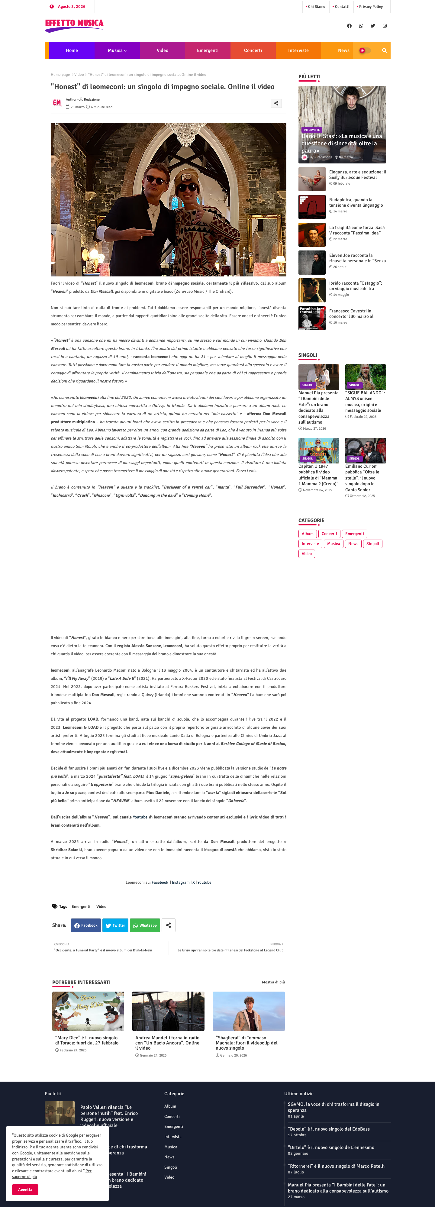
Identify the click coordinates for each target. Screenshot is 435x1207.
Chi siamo (316, 6)
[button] (385, 50)
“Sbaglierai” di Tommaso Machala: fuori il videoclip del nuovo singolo (247, 1043)
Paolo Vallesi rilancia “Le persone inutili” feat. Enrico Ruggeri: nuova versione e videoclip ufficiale (109, 1116)
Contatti (342, 6)
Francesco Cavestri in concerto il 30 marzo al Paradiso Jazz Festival (351, 316)
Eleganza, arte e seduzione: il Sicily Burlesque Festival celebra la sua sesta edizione (357, 177)
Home (72, 50)
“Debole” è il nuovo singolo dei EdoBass (329, 1129)
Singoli (372, 543)
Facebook (89, 925)
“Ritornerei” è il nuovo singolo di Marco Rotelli (336, 1166)
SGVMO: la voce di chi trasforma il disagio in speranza (113, 1150)
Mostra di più (273, 982)
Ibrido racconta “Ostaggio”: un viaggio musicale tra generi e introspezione (355, 288)
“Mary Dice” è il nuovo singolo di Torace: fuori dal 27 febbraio (86, 1040)
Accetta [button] (25, 1189)
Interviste (298, 50)
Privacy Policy (370, 6)
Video (162, 50)
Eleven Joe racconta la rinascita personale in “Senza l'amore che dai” (357, 261)
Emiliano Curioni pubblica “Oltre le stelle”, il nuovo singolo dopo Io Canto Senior (362, 477)
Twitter (119, 925)
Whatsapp (148, 925)
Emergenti (207, 50)
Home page (60, 74)
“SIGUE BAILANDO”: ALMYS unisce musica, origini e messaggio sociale (365, 401)
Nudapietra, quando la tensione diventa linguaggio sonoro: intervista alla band (356, 205)
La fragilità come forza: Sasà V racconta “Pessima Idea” (357, 230)
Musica (115, 50)
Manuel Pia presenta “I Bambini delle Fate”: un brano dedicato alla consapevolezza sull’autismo (318, 407)
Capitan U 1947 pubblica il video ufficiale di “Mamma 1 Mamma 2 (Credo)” (318, 475)
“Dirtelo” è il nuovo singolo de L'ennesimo (331, 1147)
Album (308, 533)
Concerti (253, 50)
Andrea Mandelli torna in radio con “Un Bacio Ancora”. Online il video (167, 1043)
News (344, 50)
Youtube (140, 817)
